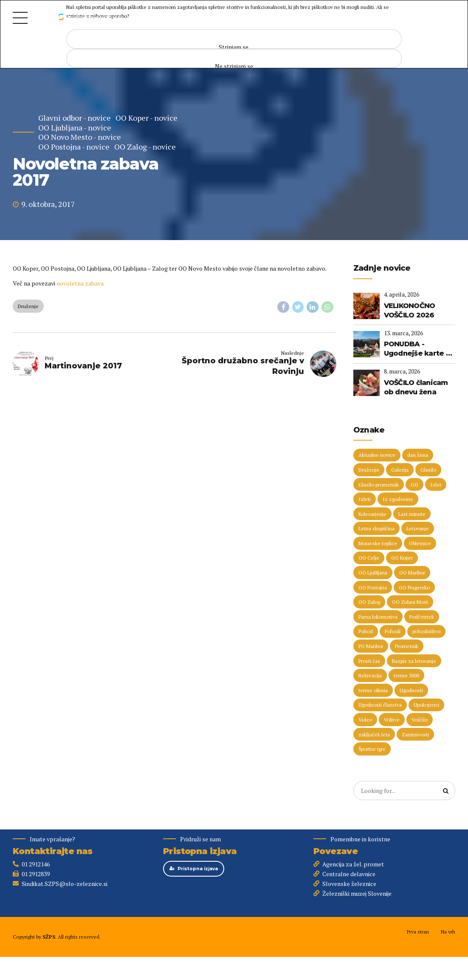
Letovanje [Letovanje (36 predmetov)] (417, 528)
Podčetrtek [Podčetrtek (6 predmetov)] (421, 617)
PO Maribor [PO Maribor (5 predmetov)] (370, 646)
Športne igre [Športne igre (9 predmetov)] (372, 749)
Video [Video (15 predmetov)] (365, 719)
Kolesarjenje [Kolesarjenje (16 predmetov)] (372, 514)
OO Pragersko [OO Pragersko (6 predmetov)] (414, 587)
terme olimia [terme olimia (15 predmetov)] (373, 690)
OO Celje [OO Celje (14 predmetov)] (368, 558)
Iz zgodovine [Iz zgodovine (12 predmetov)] (398, 499)
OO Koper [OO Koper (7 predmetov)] (402, 558)
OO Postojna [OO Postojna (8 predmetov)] (372, 587)
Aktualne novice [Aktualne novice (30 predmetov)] (376, 455)
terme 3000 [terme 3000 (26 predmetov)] (406, 675)
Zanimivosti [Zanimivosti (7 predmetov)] (415, 734)
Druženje (28, 306)
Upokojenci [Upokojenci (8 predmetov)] (426, 705)
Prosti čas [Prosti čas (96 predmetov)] (369, 661)
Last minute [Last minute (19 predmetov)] (412, 514)
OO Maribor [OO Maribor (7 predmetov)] (412, 572)
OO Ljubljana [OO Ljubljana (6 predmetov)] (372, 572)
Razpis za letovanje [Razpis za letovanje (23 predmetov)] (414, 661)
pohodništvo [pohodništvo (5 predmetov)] (426, 631)
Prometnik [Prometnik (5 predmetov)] (406, 646)
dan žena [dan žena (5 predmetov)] (417, 455)
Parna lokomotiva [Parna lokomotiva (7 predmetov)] (378, 617)
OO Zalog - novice (145, 147)
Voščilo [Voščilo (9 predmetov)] (420, 719)
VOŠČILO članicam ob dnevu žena (416, 387)
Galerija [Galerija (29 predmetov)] (400, 470)
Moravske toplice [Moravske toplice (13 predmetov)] (377, 543)
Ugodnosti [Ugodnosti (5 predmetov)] (411, 690)
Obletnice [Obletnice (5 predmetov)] (420, 543)
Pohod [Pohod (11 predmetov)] (365, 631)
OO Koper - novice (147, 118)
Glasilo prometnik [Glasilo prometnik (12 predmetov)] (378, 484)
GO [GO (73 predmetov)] (414, 484)
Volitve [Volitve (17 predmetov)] (392, 719)
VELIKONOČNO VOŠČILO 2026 (409, 310)
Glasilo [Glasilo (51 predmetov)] (428, 470)
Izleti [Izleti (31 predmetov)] (364, 499)
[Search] (446, 790)
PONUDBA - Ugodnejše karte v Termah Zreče (417, 349)
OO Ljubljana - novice (74, 128)
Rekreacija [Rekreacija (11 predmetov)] (370, 675)
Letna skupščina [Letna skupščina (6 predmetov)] (376, 528)
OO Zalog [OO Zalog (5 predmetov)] (369, 602)
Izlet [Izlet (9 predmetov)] (435, 484)
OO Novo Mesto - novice (79, 137)
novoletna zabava (80, 283)
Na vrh (447, 931)
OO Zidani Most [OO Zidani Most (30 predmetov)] (410, 602)
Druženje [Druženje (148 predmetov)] (368, 470)
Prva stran (417, 931)
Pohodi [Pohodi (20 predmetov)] (392, 631)
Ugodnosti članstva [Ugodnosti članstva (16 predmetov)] (380, 705)
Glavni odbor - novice (74, 118)
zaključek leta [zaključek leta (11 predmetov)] (374, 734)
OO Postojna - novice (74, 147)
